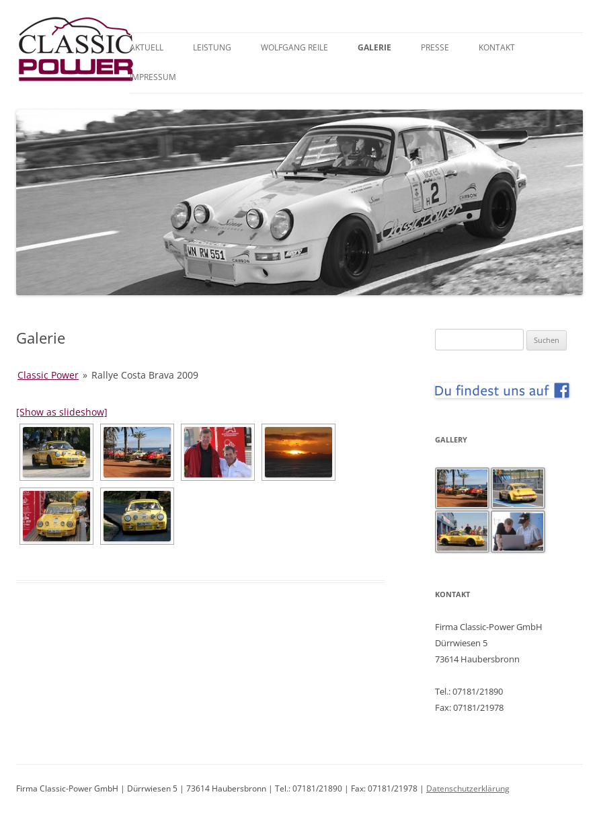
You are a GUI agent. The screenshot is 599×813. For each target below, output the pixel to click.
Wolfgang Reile (294, 47)
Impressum (153, 77)
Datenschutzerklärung (468, 788)
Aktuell (146, 47)
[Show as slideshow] (62, 411)
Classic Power (48, 375)
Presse (435, 47)
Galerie (374, 47)
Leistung (212, 47)
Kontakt (497, 47)
